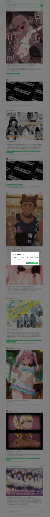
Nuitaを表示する (34, 262)
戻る (28, 262)
